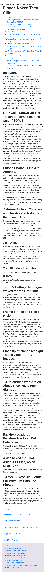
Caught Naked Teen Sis (11, 534)
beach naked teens (14, 546)
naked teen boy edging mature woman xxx (22, 565)
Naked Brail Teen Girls (11, 540)
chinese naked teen (14, 548)
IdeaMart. (10, 17)
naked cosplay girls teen (16, 563)
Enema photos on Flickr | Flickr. (18, 44)
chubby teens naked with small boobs (20, 558)
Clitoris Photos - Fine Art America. (19, 24)
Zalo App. (10, 32)
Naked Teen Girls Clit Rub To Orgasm (16, 514)
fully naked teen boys (14, 568)
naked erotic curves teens (16, 551)
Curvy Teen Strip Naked (11, 521)
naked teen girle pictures (16, 553)
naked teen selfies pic (15, 560)
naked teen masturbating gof (17, 555)
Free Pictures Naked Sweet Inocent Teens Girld (20, 527)
